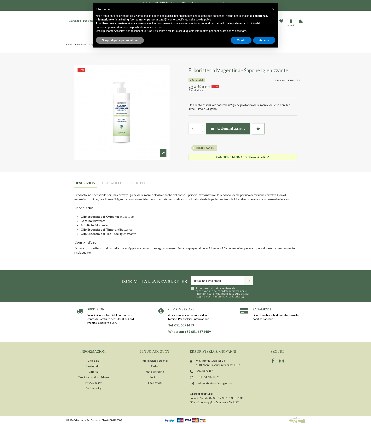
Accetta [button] (264, 40)
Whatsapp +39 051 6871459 (189, 332)
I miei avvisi (155, 382)
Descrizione (85, 183)
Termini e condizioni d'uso (93, 377)
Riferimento (281, 80)
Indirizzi (154, 377)
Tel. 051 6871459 (181, 325)
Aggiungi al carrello (228, 129)
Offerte (93, 371)
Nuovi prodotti (93, 366)
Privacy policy (93, 382)
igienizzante (205, 148)
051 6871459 (205, 370)
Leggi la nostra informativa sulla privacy (219, 296)
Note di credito (155, 371)
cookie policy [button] (203, 19)
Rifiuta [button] (241, 40)
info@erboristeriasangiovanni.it (216, 383)
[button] (273, 9)
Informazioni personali (155, 360)
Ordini (155, 366)
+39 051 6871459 (208, 377)
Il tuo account (154, 351)
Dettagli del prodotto (124, 183)
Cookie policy (93, 388)
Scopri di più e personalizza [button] (120, 40)
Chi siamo (93, 360)
